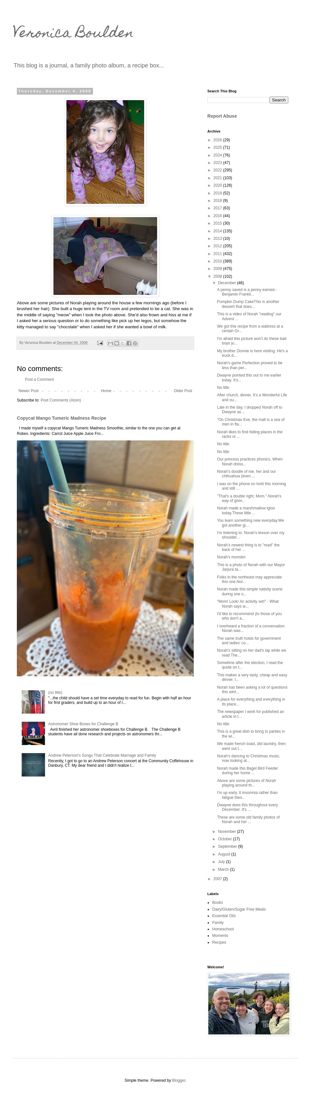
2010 (218, 261)
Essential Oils (224, 916)
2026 (218, 140)
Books (217, 902)
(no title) (55, 692)
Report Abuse (222, 116)
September (228, 846)
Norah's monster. (231, 557)
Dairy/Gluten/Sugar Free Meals (239, 909)
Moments (220, 935)
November (227, 831)
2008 (218, 276)
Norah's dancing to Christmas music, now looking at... (248, 758)
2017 (218, 208)
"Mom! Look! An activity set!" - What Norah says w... (248, 603)
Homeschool (223, 929)
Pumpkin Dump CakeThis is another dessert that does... (248, 304)
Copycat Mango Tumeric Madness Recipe (61, 418)
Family (218, 922)
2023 (218, 162)
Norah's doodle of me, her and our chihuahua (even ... (246, 473)
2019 (218, 193)
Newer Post (28, 391)
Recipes (219, 942)
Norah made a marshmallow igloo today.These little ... (246, 510)
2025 (218, 147)
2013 (218, 238)
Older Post (183, 391)
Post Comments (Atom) (60, 400)
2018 (218, 200)
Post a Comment (39, 379)
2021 (218, 178)
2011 (218, 253)
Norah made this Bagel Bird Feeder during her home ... (247, 770)
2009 (218, 268)
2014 (218, 231)
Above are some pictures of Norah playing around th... (246, 782)
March (224, 869)
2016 (218, 216)
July (222, 861)
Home (106, 391)
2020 (218, 185)
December (227, 283)
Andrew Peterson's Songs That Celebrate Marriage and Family (102, 755)
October (225, 839)
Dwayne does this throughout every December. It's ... (247, 807)
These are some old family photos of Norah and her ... (248, 819)
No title (223, 387)
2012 (218, 246)
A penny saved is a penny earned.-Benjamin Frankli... (247, 292)
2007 (218, 879)
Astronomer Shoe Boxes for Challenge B (83, 724)
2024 (218, 155)
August (224, 854)
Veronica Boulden (73, 34)
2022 (218, 170)
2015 (218, 223)
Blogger (178, 1080)
